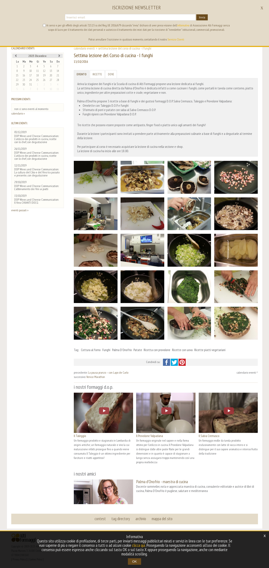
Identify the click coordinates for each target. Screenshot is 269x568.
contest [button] (100, 518)
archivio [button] (140, 518)
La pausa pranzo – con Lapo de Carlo (108, 372)
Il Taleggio (80, 436)
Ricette (97, 74)
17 (30, 75)
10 (30, 71)
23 (24, 80)
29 (17, 84)
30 (24, 84)
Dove (111, 74)
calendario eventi (84, 48)
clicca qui (138, 545)
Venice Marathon (95, 377)
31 (30, 84)
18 (37, 75)
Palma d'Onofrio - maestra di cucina (162, 481)
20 (51, 75)
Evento (82, 74)
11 (37, 71)
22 (17, 80)
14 (57, 71)
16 (24, 75)
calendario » (18, 113)
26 (44, 80)
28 (57, 80)
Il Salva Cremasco (209, 436)
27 (51, 80)
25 (37, 80)
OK (134, 561)
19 (44, 75)
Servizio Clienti (176, 39)
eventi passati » (19, 210)
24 (30, 80)
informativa (183, 25)
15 (17, 75)
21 (57, 75)
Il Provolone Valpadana (149, 436)
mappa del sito (162, 518)
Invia (202, 17)
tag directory (120, 518)
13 (51, 71)
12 (44, 71)
